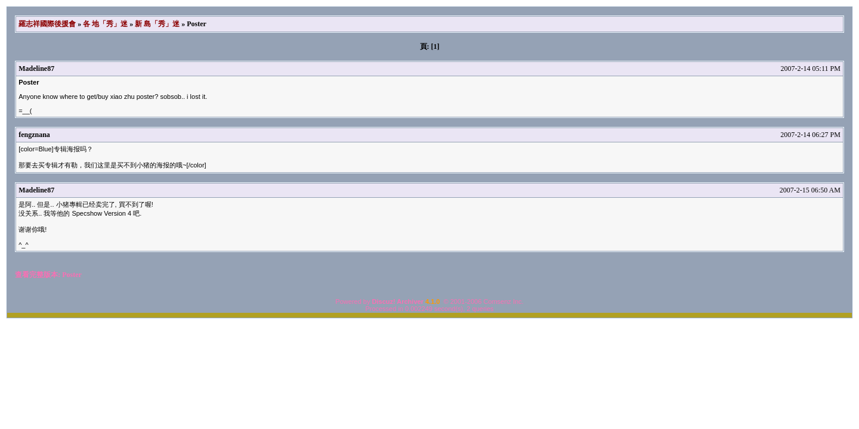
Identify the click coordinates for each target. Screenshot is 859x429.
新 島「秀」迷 (157, 24)
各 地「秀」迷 (105, 24)
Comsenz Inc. (503, 301)
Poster (72, 275)
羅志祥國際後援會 (47, 24)
